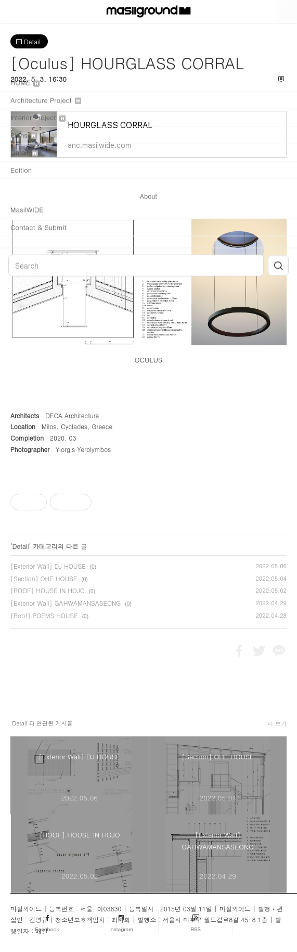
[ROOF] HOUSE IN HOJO (47, 590)
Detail (29, 41)
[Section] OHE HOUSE (43, 578)
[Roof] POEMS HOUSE (44, 615)
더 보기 (277, 724)
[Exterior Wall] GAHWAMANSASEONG (65, 602)
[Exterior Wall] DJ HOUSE (48, 565)
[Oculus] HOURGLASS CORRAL (126, 62)
